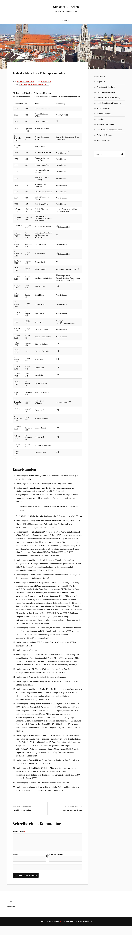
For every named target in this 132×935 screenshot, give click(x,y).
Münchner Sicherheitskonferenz (109, 130)
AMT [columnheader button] (27, 110)
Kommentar (19, 838)
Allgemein (101, 82)
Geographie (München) (106, 92)
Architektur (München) (106, 87)
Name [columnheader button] (37, 110)
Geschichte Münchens (22, 816)
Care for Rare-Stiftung (72, 816)
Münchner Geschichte (38, 91)
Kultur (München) (103, 108)
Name (16, 866)
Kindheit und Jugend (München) (109, 103)
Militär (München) (104, 114)
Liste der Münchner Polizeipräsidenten (35, 75)
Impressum (66, 20)
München (23, 91)
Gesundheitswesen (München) (108, 98)
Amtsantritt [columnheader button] (18, 110)
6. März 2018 (47, 88)
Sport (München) (103, 140)
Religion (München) (104, 135)
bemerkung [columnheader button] (60, 110)
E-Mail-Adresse (56, 866)
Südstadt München (66, 6)
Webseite (47, 867)
